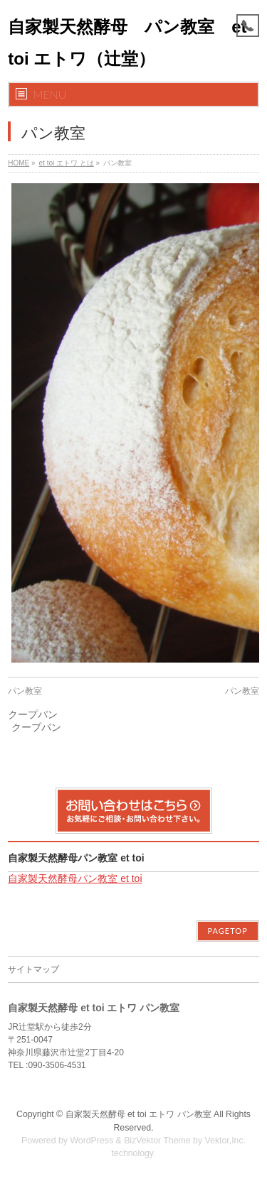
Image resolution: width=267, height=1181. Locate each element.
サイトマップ (33, 969)
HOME (18, 163)
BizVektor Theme (157, 1140)
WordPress (91, 1140)
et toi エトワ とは (66, 163)
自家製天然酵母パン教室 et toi (76, 858)
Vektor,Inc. (225, 1140)
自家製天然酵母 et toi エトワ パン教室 (138, 1114)
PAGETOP (228, 930)
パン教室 (25, 691)
